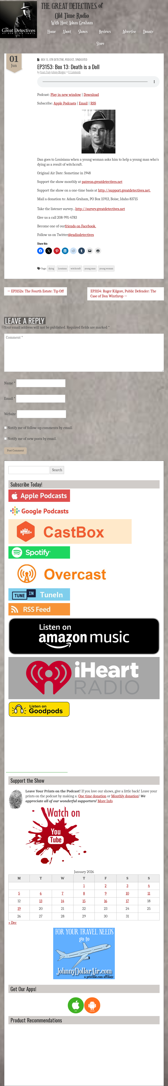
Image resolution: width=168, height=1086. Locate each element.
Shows (82, 31)
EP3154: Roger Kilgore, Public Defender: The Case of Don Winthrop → (123, 293)
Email (83, 103)
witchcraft (76, 268)
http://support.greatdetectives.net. (124, 190)
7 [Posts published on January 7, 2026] (62, 893)
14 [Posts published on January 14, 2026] (62, 901)
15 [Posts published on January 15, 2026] (84, 901)
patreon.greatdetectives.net (102, 182)
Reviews (105, 31)
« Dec (12, 923)
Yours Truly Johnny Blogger (53, 72)
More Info (105, 801)
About (67, 31)
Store (100, 43)
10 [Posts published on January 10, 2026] (127, 893)
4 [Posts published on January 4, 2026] (149, 886)
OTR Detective (56, 60)
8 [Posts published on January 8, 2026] (84, 893)
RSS (93, 103)
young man (90, 268)
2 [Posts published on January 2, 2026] (106, 886)
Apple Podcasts (65, 103)
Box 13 (44, 60)
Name (9, 383)
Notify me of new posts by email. (32, 439)
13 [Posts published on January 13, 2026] (40, 901)
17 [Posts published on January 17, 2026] (127, 901)
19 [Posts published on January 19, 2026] (19, 909)
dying (51, 268)
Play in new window (66, 95)
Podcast (69, 60)
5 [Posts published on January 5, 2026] (19, 893)
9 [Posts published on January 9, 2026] (106, 893)
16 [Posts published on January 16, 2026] (105, 901)
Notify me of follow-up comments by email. (40, 428)
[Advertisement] (37, 746)
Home (51, 31)
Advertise (129, 31)
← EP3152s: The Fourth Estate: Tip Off (35, 291)
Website (10, 414)
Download (91, 95)
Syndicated (81, 60)
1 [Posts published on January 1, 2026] (84, 886)
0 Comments (74, 72)
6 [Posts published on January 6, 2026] (40, 893)
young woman (106, 268)
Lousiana (62, 268)
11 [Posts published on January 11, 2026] (148, 893)
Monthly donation (125, 796)
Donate (148, 31)
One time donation (92, 796)
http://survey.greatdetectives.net (100, 209)
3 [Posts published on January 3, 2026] (127, 886)
